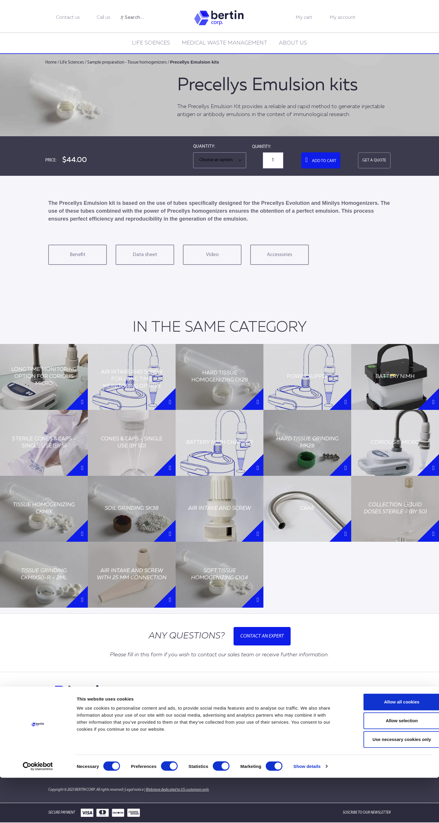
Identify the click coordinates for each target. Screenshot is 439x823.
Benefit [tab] (77, 255)
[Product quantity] (273, 160)
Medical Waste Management (224, 43)
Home (51, 62)
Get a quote (374, 160)
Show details (307, 811)
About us (293, 43)
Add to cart (324, 161)
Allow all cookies (390, 746)
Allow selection (390, 765)
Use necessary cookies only (390, 784)
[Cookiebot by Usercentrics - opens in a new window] (38, 811)
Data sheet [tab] (145, 255)
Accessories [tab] (279, 255)
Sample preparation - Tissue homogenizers (127, 62)
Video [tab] (212, 255)
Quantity (203, 146)
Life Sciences (151, 43)
